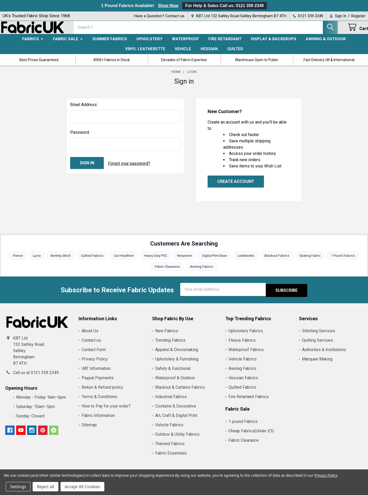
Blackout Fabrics (278, 260)
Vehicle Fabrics (169, 429)
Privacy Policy (95, 363)
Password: (80, 137)
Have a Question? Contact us (159, 16)
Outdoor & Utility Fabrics (177, 438)
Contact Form (94, 354)
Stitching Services (318, 335)
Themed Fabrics (170, 448)
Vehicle (183, 53)
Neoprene (184, 260)
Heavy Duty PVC (155, 260)
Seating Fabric (312, 260)
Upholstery (149, 43)
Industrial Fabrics (171, 401)
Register (358, 16)
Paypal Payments (98, 382)
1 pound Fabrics (243, 425)
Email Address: (84, 109)
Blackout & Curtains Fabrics (180, 391)
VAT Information (96, 372)
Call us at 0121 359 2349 (36, 376)
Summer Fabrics (109, 43)
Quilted (235, 53)
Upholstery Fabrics (245, 335)
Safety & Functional (172, 372)
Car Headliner (123, 260)
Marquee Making (317, 363)
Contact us (91, 344)
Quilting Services (317, 344)
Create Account (235, 186)
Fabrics (33, 43)
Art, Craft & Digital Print (176, 419)
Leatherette (246, 260)
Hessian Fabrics (243, 382)
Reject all (45, 487)
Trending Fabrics (170, 344)
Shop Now (168, 5)
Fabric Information (98, 419)
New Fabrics (166, 335)
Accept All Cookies (82, 487)
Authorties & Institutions (324, 354)
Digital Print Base (215, 260)
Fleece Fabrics (242, 344)
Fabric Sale (68, 43)
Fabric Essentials (171, 457)
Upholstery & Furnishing (176, 363)
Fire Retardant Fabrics (248, 401)
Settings (18, 487)
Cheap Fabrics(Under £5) (251, 435)
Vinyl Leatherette (145, 53)
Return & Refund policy (102, 391)
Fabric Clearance (167, 272)
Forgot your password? (129, 167)
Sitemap (89, 429)
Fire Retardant (225, 43)
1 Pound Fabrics (346, 260)
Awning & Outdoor (326, 43)
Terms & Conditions (99, 401)
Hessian (209, 53)
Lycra (35, 260)
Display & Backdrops (273, 43)
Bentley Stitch (59, 260)
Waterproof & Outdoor (175, 382)
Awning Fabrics (202, 272)
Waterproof (185, 43)
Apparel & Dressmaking (176, 354)
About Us (90, 335)
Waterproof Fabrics (246, 354)
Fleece (15, 260)
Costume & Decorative (175, 410)
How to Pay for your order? (106, 410)
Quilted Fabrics (91, 260)
